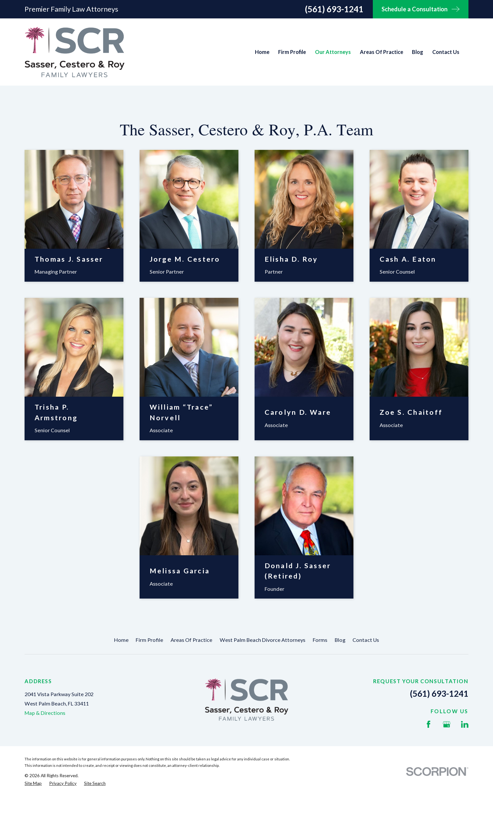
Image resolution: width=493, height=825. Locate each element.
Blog (340, 640)
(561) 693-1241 (334, 9)
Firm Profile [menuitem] (292, 52)
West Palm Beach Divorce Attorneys (262, 640)
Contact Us (365, 640)
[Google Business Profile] (446, 724)
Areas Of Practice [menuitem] (381, 52)
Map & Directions (45, 713)
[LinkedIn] (464, 724)
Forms (320, 640)
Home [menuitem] (262, 52)
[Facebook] (428, 724)
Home (121, 640)
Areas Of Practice (191, 640)
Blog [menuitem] (417, 52)
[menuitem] (33, 783)
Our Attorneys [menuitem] (333, 52)
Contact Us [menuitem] (445, 52)
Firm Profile (149, 640)
